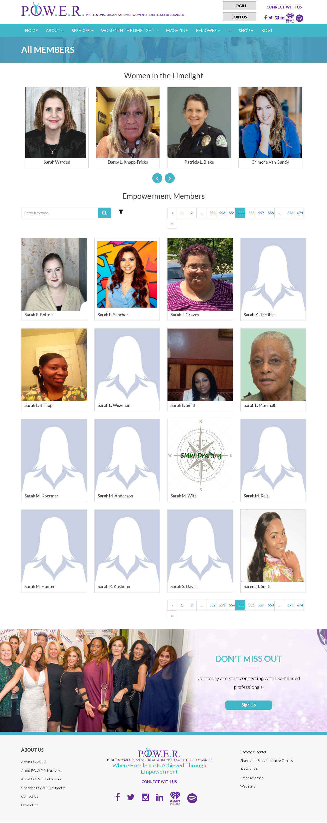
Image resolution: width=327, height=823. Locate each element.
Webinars (247, 788)
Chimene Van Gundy (270, 162)
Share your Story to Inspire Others (267, 762)
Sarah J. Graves (184, 314)
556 (251, 213)
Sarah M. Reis (256, 495)
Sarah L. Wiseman (114, 405)
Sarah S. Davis (183, 586)
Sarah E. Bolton (38, 314)
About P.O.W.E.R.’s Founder (41, 780)
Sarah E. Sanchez (113, 314)
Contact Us (29, 797)
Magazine (177, 30)
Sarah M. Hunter (39, 586)
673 (290, 213)
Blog (266, 30)
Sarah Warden (57, 162)
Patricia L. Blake (199, 162)
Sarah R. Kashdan (114, 586)
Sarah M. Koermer (41, 495)
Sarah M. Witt (183, 495)
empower (208, 30)
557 (261, 213)
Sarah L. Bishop (38, 405)
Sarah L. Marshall (259, 405)
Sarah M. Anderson (115, 495)
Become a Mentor (253, 753)
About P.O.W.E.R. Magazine (41, 772)
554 (232, 213)
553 (222, 213)
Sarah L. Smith (183, 405)
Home (31, 30)
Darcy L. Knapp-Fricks (128, 162)
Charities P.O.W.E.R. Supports (43, 789)
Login (239, 5)
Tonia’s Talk (249, 770)
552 (212, 213)
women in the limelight (129, 30)
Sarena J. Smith (258, 586)
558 (271, 213)
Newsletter (29, 806)
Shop (246, 30)
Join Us (239, 17)
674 (300, 213)
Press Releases (251, 779)
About (55, 30)
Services (82, 30)
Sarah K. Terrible (259, 314)
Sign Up (248, 706)
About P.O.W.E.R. (34, 763)
